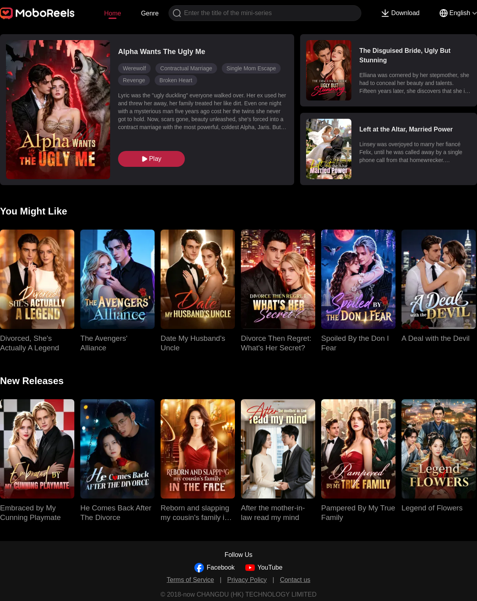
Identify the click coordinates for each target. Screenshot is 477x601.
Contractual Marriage (186, 68)
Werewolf (134, 68)
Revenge (134, 80)
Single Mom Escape (251, 68)
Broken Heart (175, 80)
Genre (150, 13)
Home (112, 13)
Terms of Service (190, 579)
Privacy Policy (247, 579)
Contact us (295, 579)
